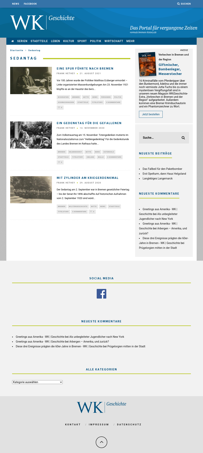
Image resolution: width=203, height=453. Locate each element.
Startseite (16, 50)
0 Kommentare (113, 103)
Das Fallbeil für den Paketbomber (162, 168)
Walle (101, 159)
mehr (130, 41)
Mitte (86, 97)
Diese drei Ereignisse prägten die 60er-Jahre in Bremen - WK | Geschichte (59, 345)
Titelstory (97, 103)
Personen (106, 97)
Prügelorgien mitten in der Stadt (158, 247)
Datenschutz (129, 423)
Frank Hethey (66, 74)
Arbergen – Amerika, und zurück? (89, 340)
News (15, 3)
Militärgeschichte (78, 209)
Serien (22, 41)
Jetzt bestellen (151, 114)
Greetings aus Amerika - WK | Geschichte (40, 336)
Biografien (63, 97)
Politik (95, 41)
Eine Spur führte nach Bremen (85, 68)
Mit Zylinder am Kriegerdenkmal (88, 180)
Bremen (76, 97)
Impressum (99, 423)
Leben (55, 41)
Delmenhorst (75, 153)
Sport (82, 41)
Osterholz (109, 153)
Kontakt (73, 423)
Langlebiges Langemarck (158, 178)
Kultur (68, 41)
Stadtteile (39, 41)
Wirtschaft (114, 41)
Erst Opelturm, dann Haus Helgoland (164, 173)
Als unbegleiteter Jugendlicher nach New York (96, 336)
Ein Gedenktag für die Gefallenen (89, 124)
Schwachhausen (66, 103)
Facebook (30, 3)
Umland (90, 159)
